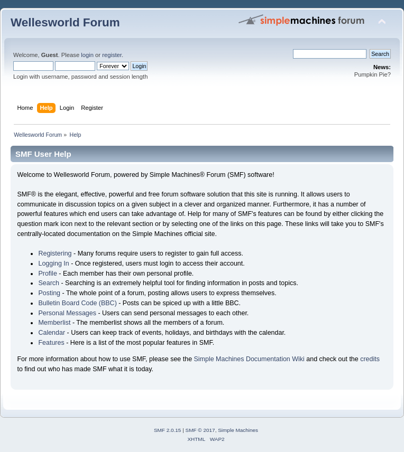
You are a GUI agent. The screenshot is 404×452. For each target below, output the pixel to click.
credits (370, 359)
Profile (47, 273)
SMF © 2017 (200, 430)
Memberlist (54, 322)
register (112, 55)
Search (48, 283)
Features (51, 342)
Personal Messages (67, 313)
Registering (54, 253)
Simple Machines (238, 430)
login (87, 55)
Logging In (53, 263)
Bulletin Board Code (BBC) (77, 303)
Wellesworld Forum (65, 22)
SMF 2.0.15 (167, 430)
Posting (49, 293)
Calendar (51, 332)
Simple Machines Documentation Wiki (249, 359)
